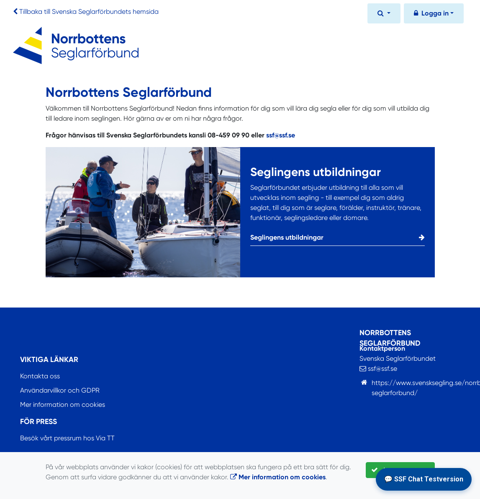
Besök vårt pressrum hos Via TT (67, 438)
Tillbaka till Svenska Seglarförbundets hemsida (89, 12)
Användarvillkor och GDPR (60, 390)
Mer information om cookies (62, 405)
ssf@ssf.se (280, 135)
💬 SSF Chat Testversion (423, 479)
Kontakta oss (40, 376)
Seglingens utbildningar (337, 238)
